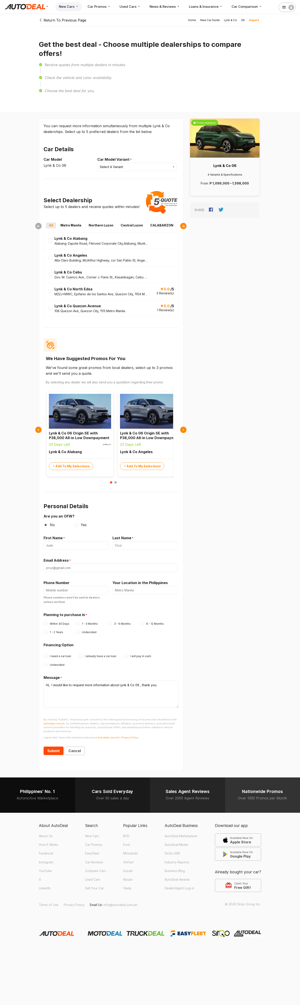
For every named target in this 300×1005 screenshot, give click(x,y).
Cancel (74, 751)
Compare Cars (95, 871)
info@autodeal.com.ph (120, 905)
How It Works (48, 844)
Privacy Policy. (130, 737)
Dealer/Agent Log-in (179, 888)
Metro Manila (70, 225)
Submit (53, 751)
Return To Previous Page (62, 20)
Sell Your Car (94, 888)
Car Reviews (94, 862)
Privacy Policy (74, 905)
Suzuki (128, 871)
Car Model (53, 159)
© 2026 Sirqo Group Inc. (243, 904)
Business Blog (175, 871)
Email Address (56, 560)
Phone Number (57, 583)
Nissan (128, 879)
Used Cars (130, 6)
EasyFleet (92, 853)
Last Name (121, 538)
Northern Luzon (101, 225)
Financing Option (59, 645)
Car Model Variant (113, 159)
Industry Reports (177, 862)
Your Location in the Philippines (140, 583)
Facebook (46, 853)
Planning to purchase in (64, 615)
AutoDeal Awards (177, 879)
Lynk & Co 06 (224, 165)
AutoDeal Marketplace (181, 836)
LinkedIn (45, 888)
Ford (126, 844)
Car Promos (99, 6)
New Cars (69, 6)
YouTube (45, 871)
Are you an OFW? (59, 516)
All (51, 225)
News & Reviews (165, 6)
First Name (53, 538)
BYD (126, 836)
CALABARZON (161, 225)
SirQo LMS (172, 853)
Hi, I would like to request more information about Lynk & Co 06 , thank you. (111, 694)
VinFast (128, 862)
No (52, 525)
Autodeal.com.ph (54, 723)
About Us (46, 836)
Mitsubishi (130, 853)
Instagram (46, 862)
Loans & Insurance (206, 6)
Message (52, 677)
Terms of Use (48, 905)
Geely (127, 888)
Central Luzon (132, 225)
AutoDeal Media (176, 844)
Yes (84, 525)
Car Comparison (247, 6)
